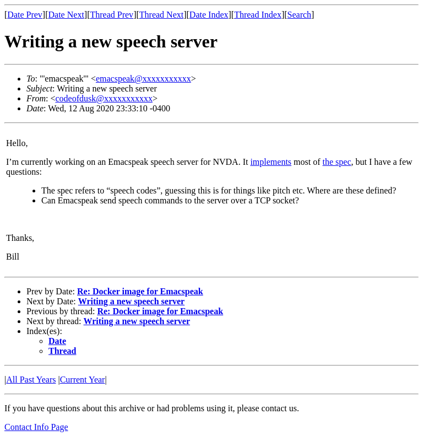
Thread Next (161, 14)
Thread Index (257, 14)
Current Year (82, 379)
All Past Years (31, 379)
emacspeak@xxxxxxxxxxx (143, 78)
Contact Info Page (36, 427)
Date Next (66, 14)
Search (300, 14)
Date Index (209, 14)
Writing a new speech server (131, 301)
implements (270, 161)
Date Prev (24, 14)
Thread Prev (111, 14)
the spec (337, 161)
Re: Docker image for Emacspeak (140, 291)
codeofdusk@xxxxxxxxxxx (104, 98)
